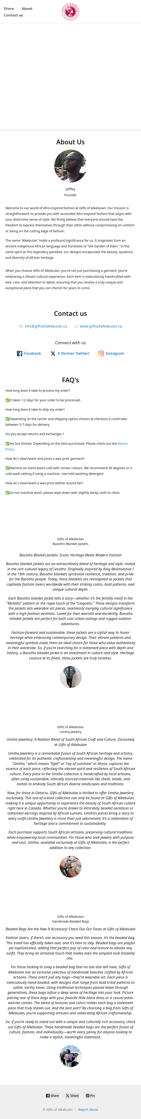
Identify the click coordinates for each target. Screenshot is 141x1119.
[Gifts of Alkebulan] (70, 12)
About (27, 8)
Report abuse (88, 1109)
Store (9, 8)
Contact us (13, 15)
